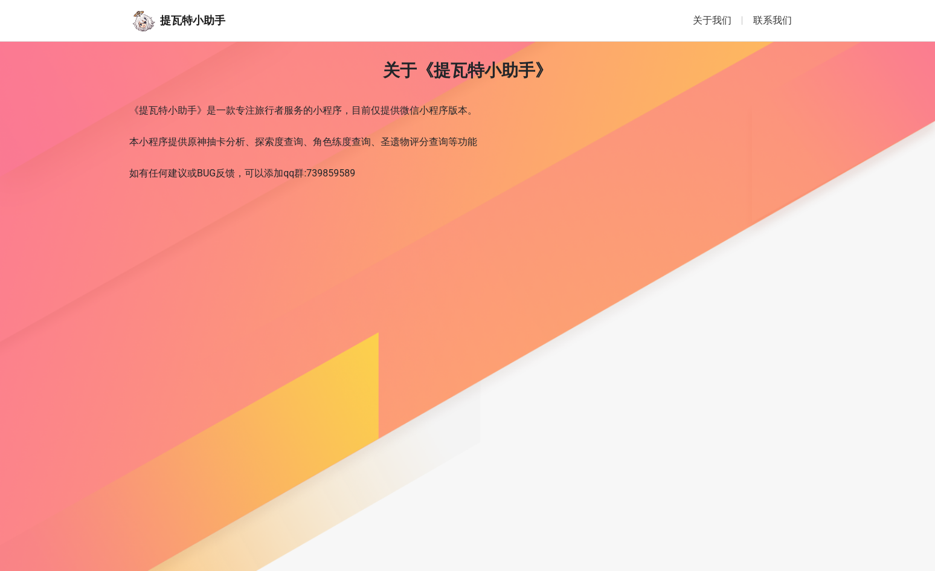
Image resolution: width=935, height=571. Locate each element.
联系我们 (772, 20)
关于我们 (712, 20)
